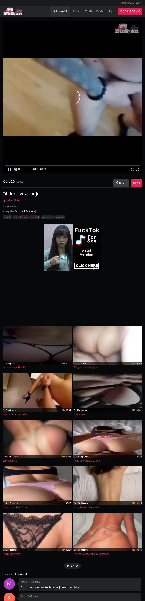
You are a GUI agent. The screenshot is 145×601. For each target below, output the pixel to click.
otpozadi (35, 217)
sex (15, 217)
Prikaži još (72, 565)
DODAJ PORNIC (130, 11)
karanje (24, 217)
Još (75, 11)
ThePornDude (94, 11)
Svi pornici (60, 11)
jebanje (7, 217)
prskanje (60, 217)
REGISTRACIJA (127, 3)
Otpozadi (20, 211)
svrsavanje (47, 217)
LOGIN (138, 3)
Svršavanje (31, 211)
